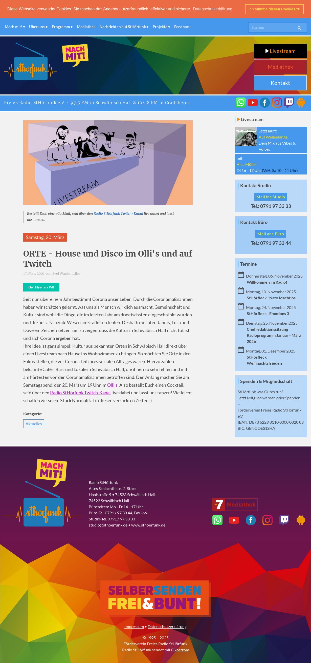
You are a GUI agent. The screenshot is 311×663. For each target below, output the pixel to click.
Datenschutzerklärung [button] (212, 9)
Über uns (37, 26)
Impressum (134, 626)
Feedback (182, 26)
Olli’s (112, 384)
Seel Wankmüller (66, 273)
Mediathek (86, 26)
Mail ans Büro (270, 233)
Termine (248, 263)
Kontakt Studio (255, 185)
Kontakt (280, 82)
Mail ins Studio (270, 196)
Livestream (280, 50)
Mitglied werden (261, 397)
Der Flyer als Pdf (41, 287)
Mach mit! (13, 26)
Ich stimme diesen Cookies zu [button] (274, 9)
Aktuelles (34, 423)
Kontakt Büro (254, 222)
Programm (61, 26)
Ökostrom (180, 649)
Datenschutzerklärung (167, 626)
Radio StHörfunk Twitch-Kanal (118, 213)
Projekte (160, 26)
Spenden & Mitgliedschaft (266, 381)
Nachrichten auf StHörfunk (123, 26)
